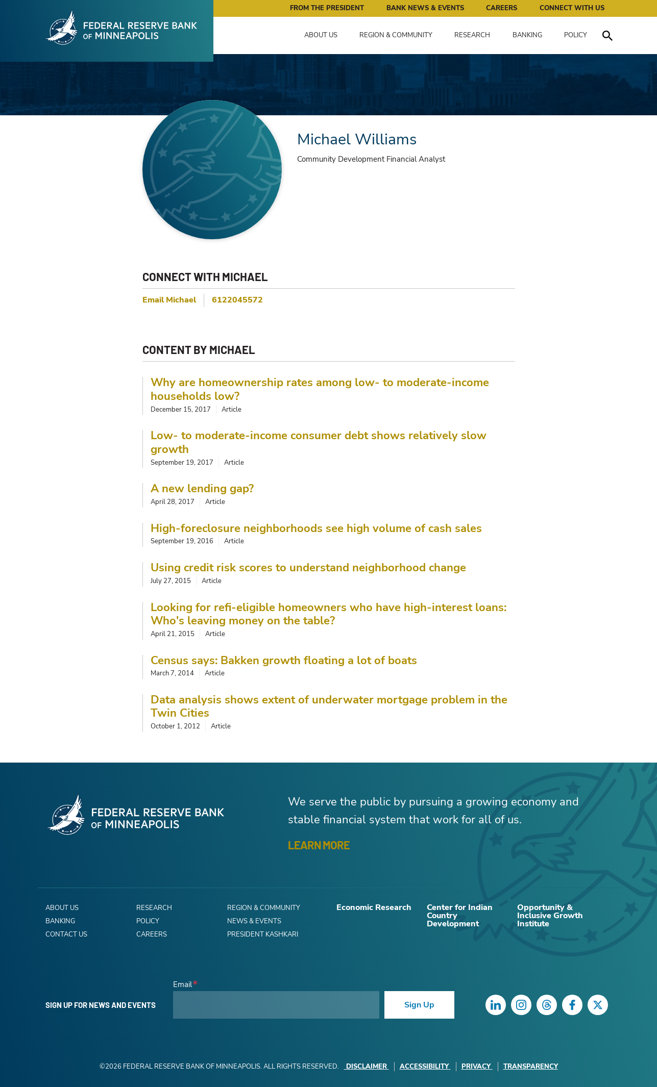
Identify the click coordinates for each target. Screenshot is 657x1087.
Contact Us (66, 934)
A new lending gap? (202, 488)
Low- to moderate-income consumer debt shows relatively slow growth (318, 442)
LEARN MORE (319, 844)
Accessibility (425, 1066)
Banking (527, 35)
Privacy (477, 1066)
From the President (327, 8)
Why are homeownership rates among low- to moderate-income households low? (320, 389)
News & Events (254, 921)
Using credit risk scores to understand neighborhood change (308, 567)
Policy (575, 35)
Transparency (530, 1066)
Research (472, 35)
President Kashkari (262, 934)
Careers (501, 8)
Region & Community (395, 35)
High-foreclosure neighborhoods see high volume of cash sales (316, 528)
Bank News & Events (425, 8)
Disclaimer (366, 1066)
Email (182, 985)
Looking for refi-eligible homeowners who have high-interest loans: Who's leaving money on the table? (328, 614)
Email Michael (169, 300)
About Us (320, 35)
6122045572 (237, 300)
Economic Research (373, 907)
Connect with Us (572, 8)
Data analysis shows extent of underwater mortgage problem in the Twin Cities (329, 706)
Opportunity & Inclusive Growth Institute (550, 915)
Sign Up (419, 1004)
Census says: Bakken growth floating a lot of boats (284, 660)
